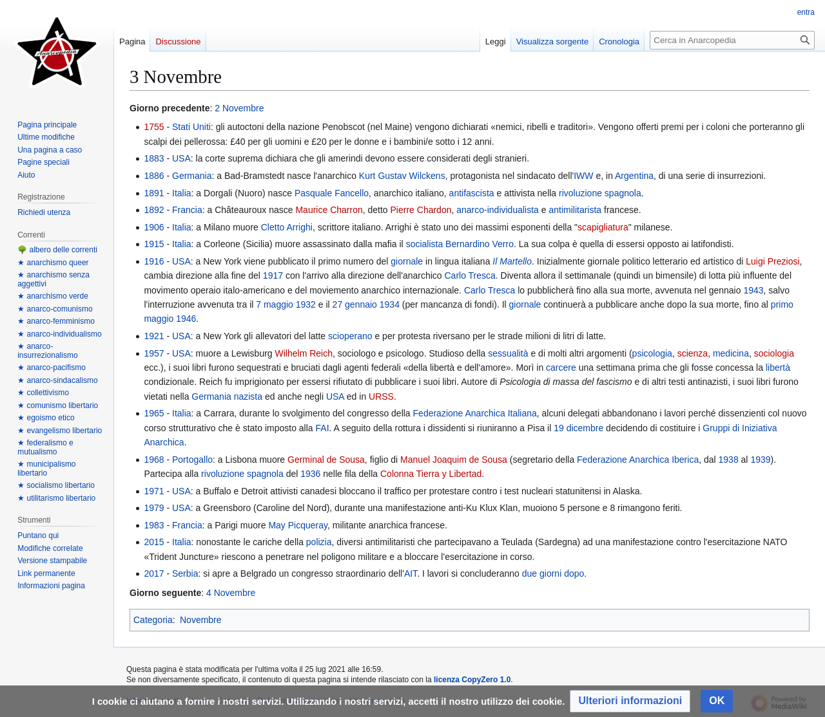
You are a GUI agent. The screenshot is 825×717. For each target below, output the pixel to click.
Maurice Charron (328, 210)
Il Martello (512, 261)
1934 (390, 304)
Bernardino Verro (479, 244)
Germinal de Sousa (326, 459)
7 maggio (274, 304)
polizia (319, 542)
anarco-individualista (497, 210)
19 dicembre (578, 428)
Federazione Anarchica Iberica (638, 459)
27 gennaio (355, 304)
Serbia (185, 573)
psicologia (652, 353)
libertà (778, 367)
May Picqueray (297, 525)
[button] (630, 701)
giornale (407, 261)
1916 (154, 261)
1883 (154, 158)
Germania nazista (226, 396)
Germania (191, 176)
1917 (273, 275)
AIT (410, 573)
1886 (154, 176)
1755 (154, 127)
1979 (154, 508)
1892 (154, 210)
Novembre (201, 620)
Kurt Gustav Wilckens (402, 176)
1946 (186, 318)
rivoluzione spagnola (600, 193)
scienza (692, 353)
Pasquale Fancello (332, 193)
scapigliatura (603, 227)
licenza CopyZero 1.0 (472, 679)
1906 (154, 227)
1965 (154, 413)
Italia (181, 193)
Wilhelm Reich (304, 353)
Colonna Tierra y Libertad (430, 474)
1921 (154, 336)
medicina (731, 353)
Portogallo (192, 459)
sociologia (774, 353)
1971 (154, 491)
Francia (187, 210)
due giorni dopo (553, 573)
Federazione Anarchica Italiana (475, 413)
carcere (561, 367)
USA (181, 158)
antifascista (471, 193)
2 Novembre (239, 108)
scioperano (350, 336)
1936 (310, 474)
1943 (753, 290)
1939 (760, 459)
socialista (424, 244)
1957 (154, 353)
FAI (322, 428)
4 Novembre (230, 593)
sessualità (508, 353)
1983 (154, 525)
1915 (154, 244)
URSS (381, 396)
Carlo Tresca (469, 275)
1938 (729, 459)
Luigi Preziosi (772, 261)
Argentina (634, 176)
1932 (306, 304)
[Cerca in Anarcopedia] (732, 40)
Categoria (153, 620)
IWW (583, 176)
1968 (154, 459)
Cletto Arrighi (287, 227)
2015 (154, 542)
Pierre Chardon (421, 210)
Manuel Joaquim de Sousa (453, 459)
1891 (154, 193)
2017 (154, 573)
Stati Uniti (191, 127)
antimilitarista (574, 210)
